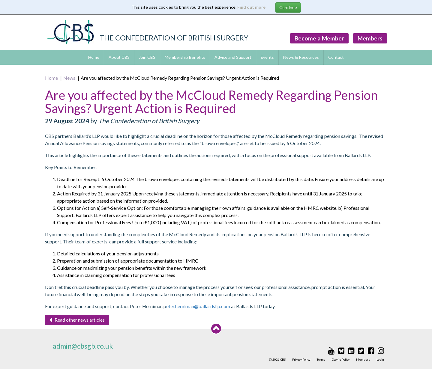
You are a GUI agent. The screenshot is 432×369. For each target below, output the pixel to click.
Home (93, 57)
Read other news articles (77, 320)
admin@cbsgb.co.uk (83, 346)
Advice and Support (232, 57)
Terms (321, 359)
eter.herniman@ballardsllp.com (198, 306)
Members (370, 38)
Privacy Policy (301, 359)
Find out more (251, 7)
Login (380, 359)
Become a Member (319, 38)
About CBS (119, 57)
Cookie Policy (341, 359)
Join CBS (147, 57)
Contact (336, 57)
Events (267, 57)
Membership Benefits (185, 57)
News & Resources (301, 57)
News (69, 78)
